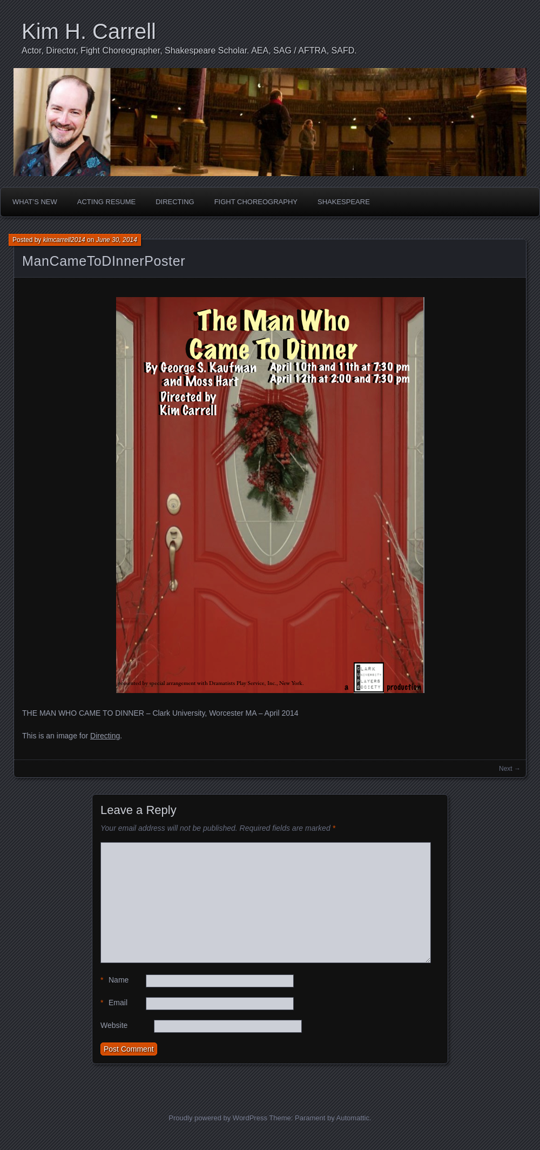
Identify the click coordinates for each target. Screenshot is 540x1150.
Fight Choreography (256, 202)
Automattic (352, 1118)
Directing (175, 202)
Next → (510, 768)
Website (113, 1025)
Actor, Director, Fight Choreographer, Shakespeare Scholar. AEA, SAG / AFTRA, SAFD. (189, 50)
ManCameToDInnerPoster (103, 260)
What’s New (34, 202)
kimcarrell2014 (64, 240)
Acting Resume (106, 202)
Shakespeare (344, 202)
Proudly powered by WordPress (217, 1118)
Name (114, 980)
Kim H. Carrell (89, 31)
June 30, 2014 (116, 240)
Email (113, 1002)
